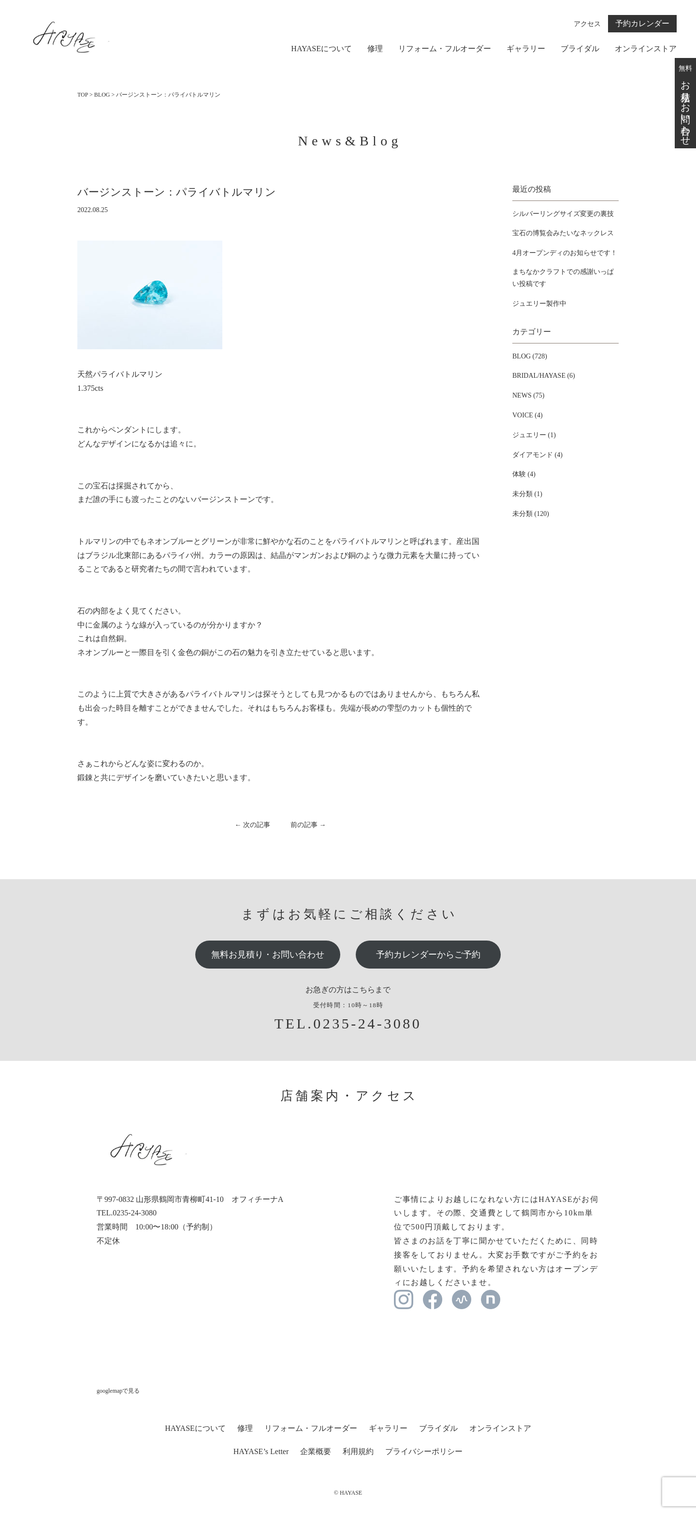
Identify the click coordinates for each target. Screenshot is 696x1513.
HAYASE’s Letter (261, 1451)
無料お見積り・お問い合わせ (267, 954)
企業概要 (315, 1451)
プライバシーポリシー (424, 1451)
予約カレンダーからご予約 (428, 954)
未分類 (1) (527, 494)
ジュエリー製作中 (539, 303)
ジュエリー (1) (534, 435)
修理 (375, 49)
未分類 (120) (530, 513)
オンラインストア (646, 49)
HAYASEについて (321, 49)
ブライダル (580, 49)
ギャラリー (526, 49)
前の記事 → (308, 824)
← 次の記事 (253, 824)
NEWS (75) (528, 395)
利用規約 (358, 1451)
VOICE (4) (527, 415)
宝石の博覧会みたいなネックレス (563, 233)
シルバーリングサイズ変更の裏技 (563, 213)
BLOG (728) (529, 356)
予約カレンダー (642, 23)
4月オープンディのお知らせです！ (564, 253)
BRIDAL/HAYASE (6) (543, 375)
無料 (685, 103)
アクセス (587, 24)
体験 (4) (524, 474)
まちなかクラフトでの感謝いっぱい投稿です (563, 277)
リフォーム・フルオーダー (444, 49)
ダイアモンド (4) (537, 454)
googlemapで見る (118, 1390)
